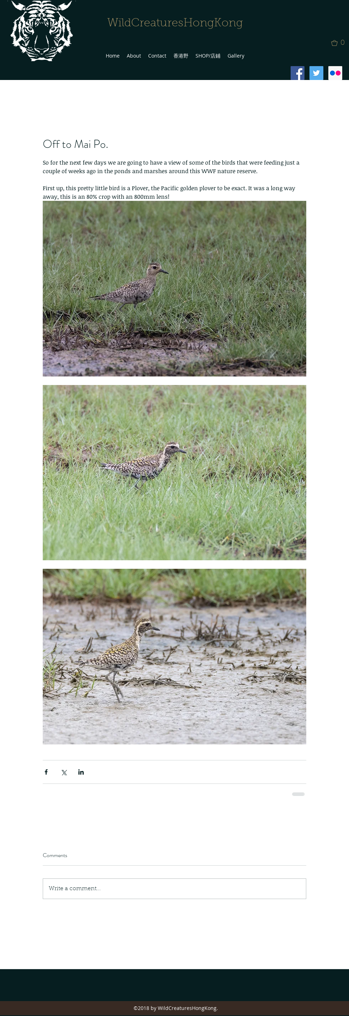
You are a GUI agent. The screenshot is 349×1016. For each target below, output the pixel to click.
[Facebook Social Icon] (297, 73)
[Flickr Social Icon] (335, 73)
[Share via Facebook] (46, 772)
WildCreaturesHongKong (175, 23)
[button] (340, 43)
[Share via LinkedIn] (81, 772)
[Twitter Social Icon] (316, 73)
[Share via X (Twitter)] (63, 772)
